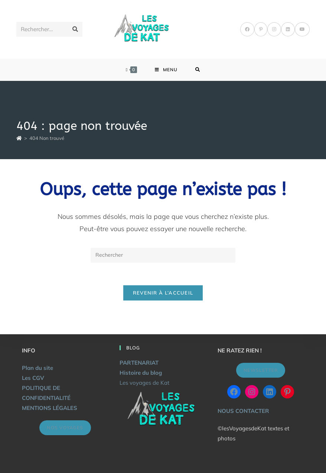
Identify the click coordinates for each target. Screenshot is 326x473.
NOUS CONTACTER (243, 410)
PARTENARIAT (139, 362)
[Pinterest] (260, 29)
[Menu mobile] (166, 70)
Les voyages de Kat (144, 382)
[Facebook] (247, 29)
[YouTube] (302, 29)
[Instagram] (274, 29)
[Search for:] (197, 70)
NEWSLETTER (261, 370)
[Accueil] (19, 138)
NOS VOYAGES (65, 427)
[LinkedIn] (288, 29)
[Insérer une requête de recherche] (163, 255)
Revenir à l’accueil (163, 293)
